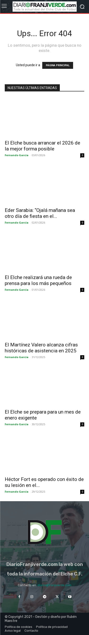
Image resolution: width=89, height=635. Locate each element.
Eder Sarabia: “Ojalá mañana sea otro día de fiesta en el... (40, 213)
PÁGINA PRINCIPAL (58, 65)
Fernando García (16, 155)
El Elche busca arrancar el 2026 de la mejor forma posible (42, 146)
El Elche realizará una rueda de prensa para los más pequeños (38, 280)
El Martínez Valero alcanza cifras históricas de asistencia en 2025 (41, 348)
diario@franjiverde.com (54, 585)
